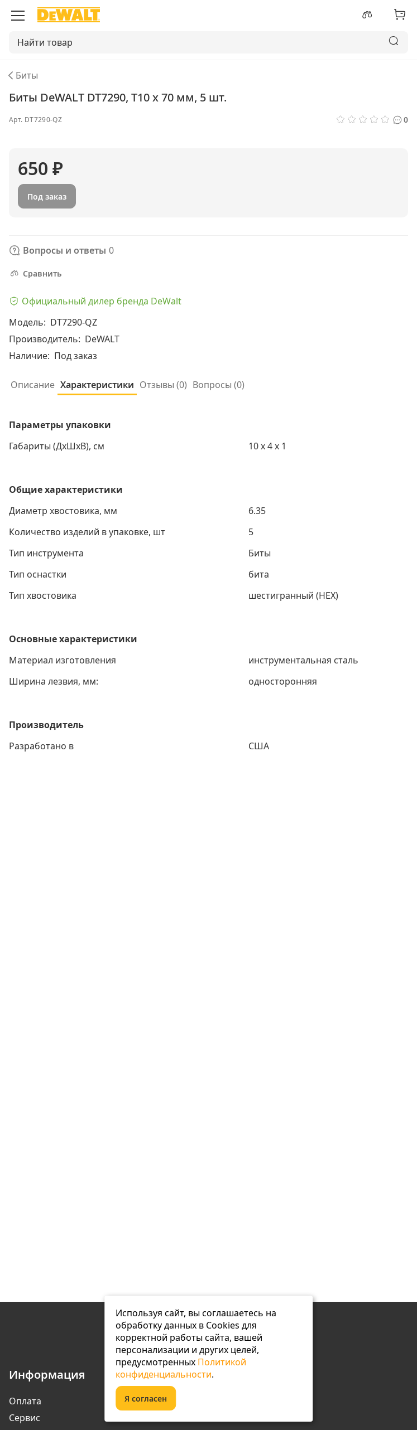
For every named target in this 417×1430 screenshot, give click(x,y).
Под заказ (46, 196)
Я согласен (145, 1398)
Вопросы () (219, 385)
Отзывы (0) (163, 385)
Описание (33, 385)
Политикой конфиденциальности (181, 1368)
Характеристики (97, 385)
